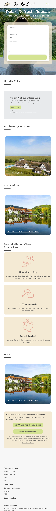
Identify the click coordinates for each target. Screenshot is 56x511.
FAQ (5, 480)
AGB (5, 494)
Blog (5, 477)
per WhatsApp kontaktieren (28, 425)
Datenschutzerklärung (28, 443)
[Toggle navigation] (51, 4)
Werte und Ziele (9, 472)
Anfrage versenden (28, 431)
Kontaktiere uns (9, 474)
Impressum (8, 491)
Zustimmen (15, 107)
